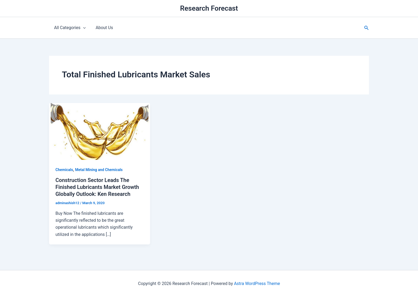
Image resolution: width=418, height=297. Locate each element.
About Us (102, 27)
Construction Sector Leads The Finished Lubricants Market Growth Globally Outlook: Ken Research (97, 187)
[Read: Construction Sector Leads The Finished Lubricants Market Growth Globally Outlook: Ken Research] (99, 131)
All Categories (69, 27)
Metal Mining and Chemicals (99, 170)
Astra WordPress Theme (257, 283)
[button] (366, 28)
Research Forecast (209, 8)
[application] (82, 27)
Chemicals (64, 170)
